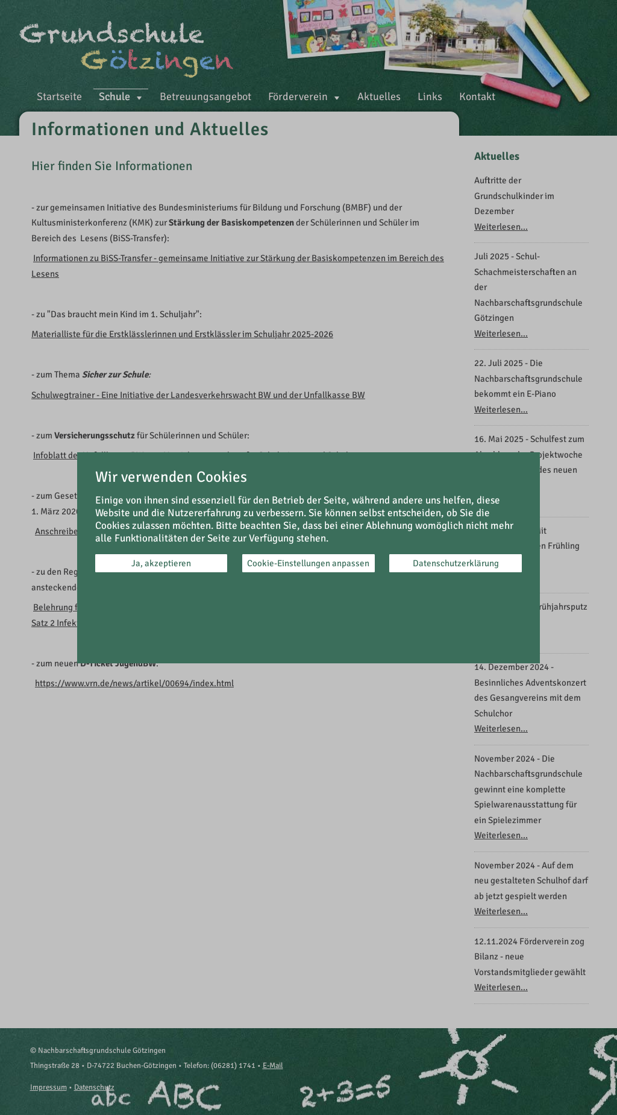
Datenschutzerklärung (456, 563)
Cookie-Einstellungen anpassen (308, 563)
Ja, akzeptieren (161, 563)
